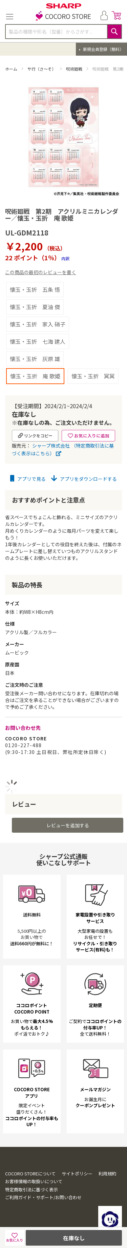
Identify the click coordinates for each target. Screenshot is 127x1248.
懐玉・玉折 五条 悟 (35, 289)
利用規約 (107, 1173)
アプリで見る (28, 478)
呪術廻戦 (74, 69)
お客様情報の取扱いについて (33, 1181)
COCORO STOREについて (30, 1173)
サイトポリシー (77, 1173)
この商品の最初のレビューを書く (40, 272)
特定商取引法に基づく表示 (31, 1189)
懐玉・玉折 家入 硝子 (37, 324)
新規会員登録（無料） (103, 49)
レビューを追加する (67, 825)
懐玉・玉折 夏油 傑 (35, 307)
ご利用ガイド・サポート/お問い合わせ (43, 1197)
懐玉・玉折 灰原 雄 (35, 359)
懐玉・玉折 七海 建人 (37, 341)
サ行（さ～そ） (42, 69)
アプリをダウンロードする (84, 478)
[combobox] (63, 31)
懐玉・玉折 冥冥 (93, 376)
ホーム (11, 69)
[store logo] (63, 16)
